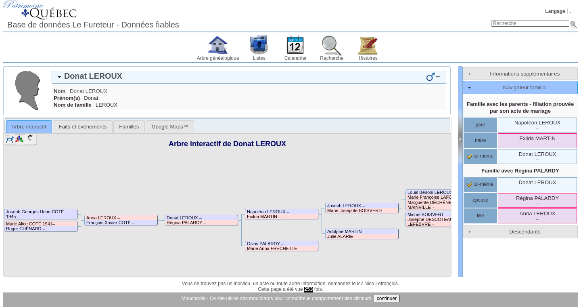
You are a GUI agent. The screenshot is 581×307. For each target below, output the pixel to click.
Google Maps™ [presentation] (169, 127)
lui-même (480, 156)
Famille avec (520, 171)
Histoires (368, 58)
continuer (387, 298)
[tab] (249, 77)
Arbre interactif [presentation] (29, 127)
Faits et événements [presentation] (83, 127)
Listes (259, 58)
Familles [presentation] (129, 127)
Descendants (524, 232)
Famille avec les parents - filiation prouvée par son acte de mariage (520, 107)
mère (480, 140)
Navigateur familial (525, 87)
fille (480, 216)
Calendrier (295, 58)
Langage (555, 11)
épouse (480, 200)
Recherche (331, 58)
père (480, 125)
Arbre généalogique (218, 58)
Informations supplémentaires (525, 74)
